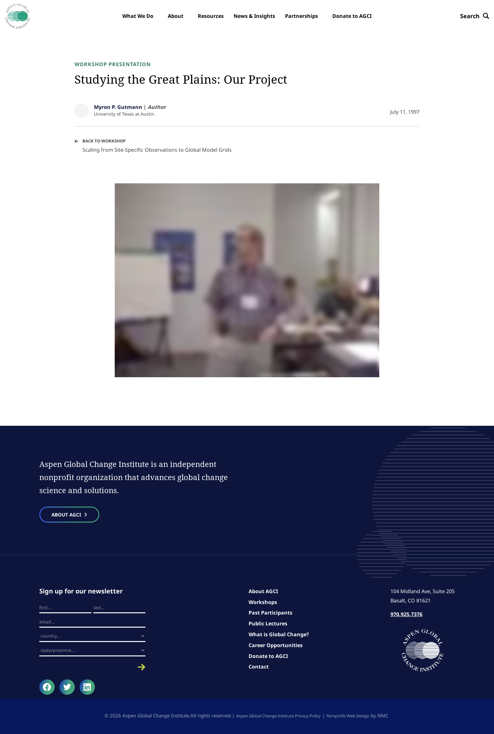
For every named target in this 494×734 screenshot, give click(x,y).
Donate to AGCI (268, 657)
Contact (259, 667)
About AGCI (263, 592)
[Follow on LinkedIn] (87, 688)
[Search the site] (469, 16)
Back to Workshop (105, 141)
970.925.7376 (406, 615)
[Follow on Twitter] (67, 688)
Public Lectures (268, 624)
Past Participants (270, 613)
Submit (92, 668)
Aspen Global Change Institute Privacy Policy (275, 717)
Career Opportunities (276, 646)
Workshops (263, 603)
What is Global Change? (279, 635)
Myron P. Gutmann (118, 107)
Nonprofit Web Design (354, 717)
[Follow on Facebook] (47, 688)
